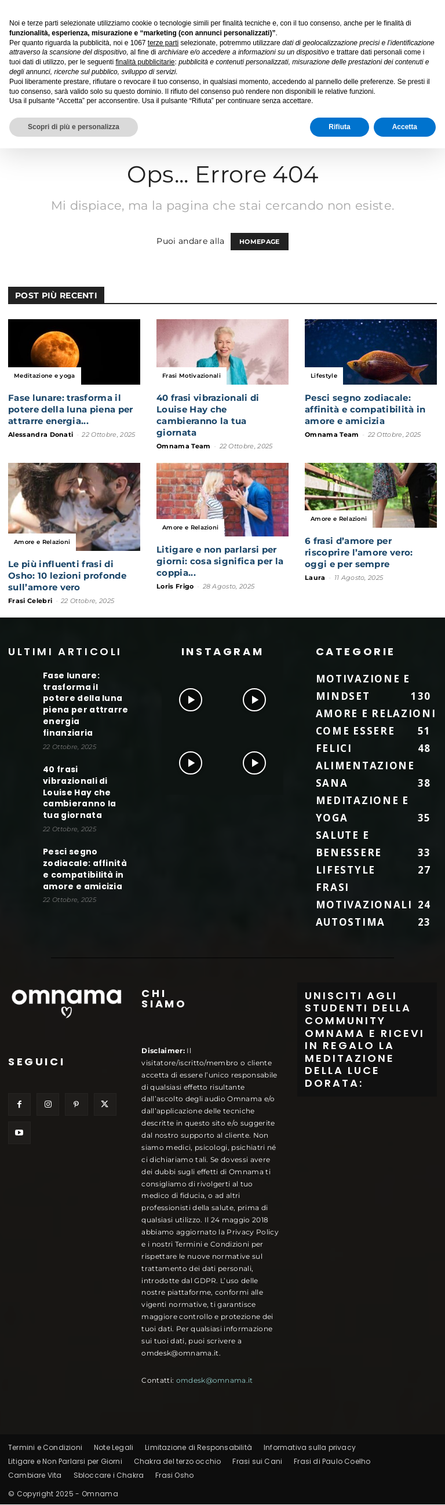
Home (21, 89)
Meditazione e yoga (49, 117)
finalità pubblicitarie (144, 1419)
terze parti (163, 1400)
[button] (431, 89)
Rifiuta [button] (339, 1484)
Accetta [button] (404, 1484)
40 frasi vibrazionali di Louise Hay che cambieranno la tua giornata (208, 416)
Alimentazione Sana (319, 89)
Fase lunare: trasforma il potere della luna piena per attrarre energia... (70, 410)
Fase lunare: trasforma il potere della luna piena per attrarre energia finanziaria (84, 696)
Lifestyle (127, 89)
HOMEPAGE (259, 242)
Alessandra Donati (40, 435)
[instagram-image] (191, 697)
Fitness (170, 89)
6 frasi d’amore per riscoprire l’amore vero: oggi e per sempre (359, 553)
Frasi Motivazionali (191, 376)
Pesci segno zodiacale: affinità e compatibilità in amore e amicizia (365, 410)
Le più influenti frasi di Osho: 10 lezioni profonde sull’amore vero (67, 576)
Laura (315, 578)
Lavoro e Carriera (232, 89)
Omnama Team (183, 447)
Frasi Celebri (30, 601)
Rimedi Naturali (131, 117)
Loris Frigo (175, 587)
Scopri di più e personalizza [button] (73, 1484)
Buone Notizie (71, 89)
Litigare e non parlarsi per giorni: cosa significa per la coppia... (219, 562)
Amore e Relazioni (42, 542)
